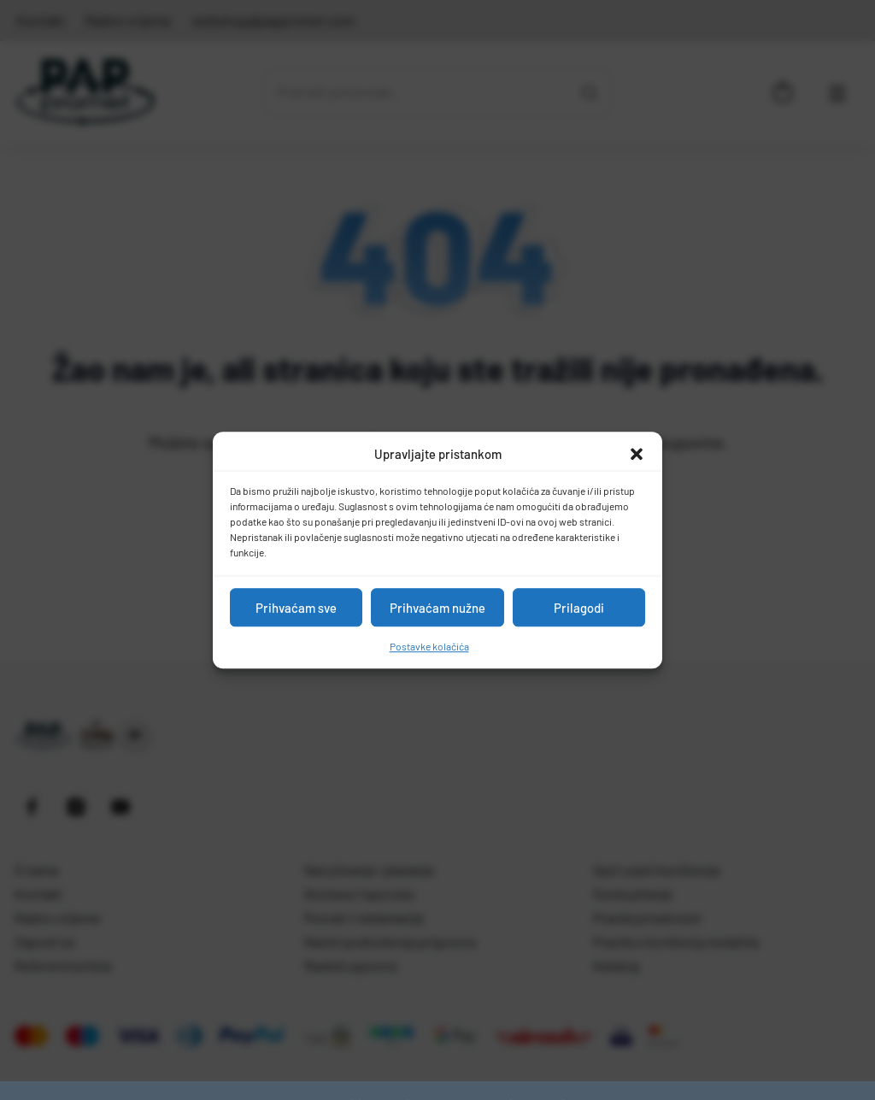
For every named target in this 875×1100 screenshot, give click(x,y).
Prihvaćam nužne (437, 607)
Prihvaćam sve (296, 607)
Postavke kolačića (429, 646)
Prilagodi (579, 607)
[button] (636, 453)
